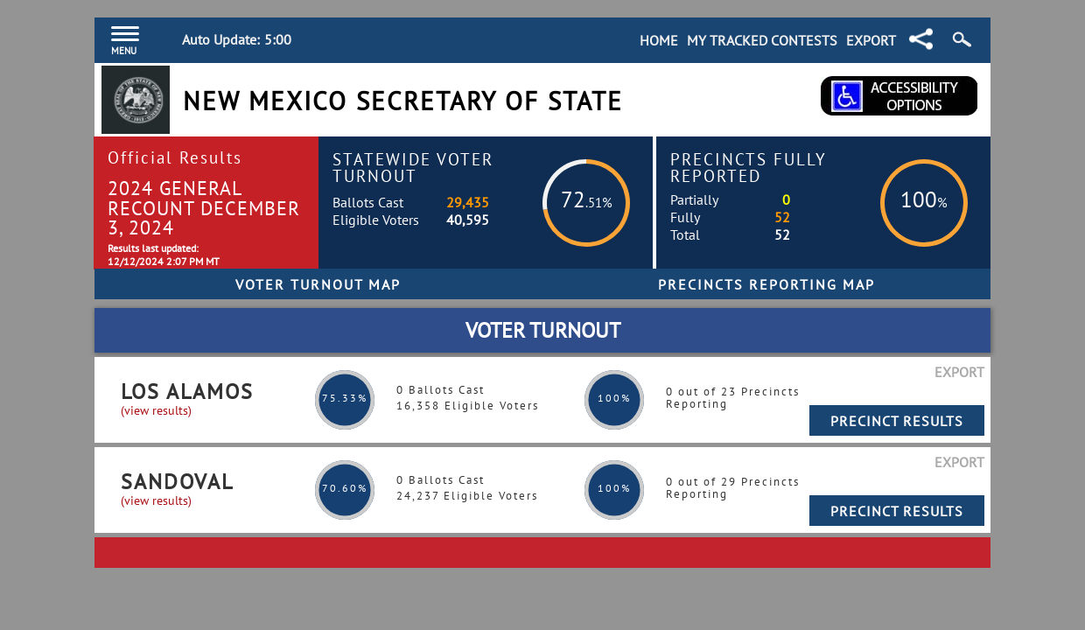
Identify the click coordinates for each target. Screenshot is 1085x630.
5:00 (277, 39)
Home (659, 40)
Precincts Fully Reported (748, 167)
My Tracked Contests (762, 40)
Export (871, 40)
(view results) (156, 410)
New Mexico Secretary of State (403, 101)
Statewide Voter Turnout (413, 167)
